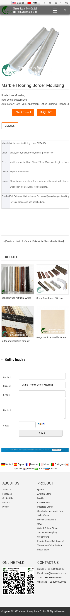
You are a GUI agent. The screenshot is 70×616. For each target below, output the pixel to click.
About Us (6, 489)
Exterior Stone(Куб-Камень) (50, 541)
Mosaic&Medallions (46, 519)
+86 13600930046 (53, 577)
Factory (5, 502)
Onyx (39, 524)
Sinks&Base (43, 515)
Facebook (45, 3)
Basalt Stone (43, 549)
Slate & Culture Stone (47, 528)
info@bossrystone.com (56, 573)
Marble (40, 498)
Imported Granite (45, 507)
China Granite (43, 502)
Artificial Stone (44, 494)
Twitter (50, 3)
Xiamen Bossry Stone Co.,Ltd (32, 611)
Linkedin (55, 3)
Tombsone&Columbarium (49, 545)
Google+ (61, 3)
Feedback (7, 494)
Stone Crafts (43, 537)
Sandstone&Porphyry (47, 532)
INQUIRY (46, 112)
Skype (66, 3)
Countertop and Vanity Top (50, 511)
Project (5, 507)
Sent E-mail (23, 112)
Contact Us (7, 498)
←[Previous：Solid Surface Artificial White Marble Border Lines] (33, 241)
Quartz (40, 489)
